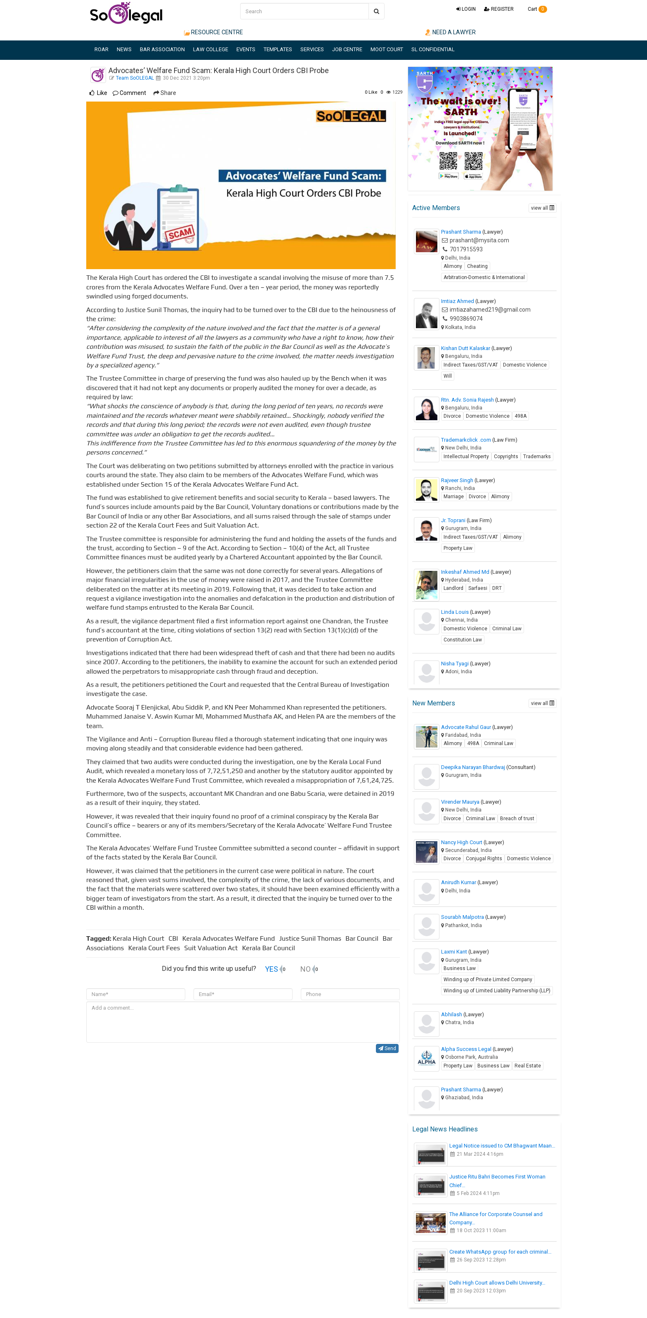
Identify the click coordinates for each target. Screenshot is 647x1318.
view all (542, 208)
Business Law (460, 968)
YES (271, 969)
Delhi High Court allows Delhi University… (497, 1283)
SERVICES (312, 49)
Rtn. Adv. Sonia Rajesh (478, 400)
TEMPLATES (278, 49)
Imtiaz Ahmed (468, 301)
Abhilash (462, 1014)
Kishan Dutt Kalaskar (476, 348)
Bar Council (363, 938)
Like (371, 92)
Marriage (454, 496)
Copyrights (506, 456)
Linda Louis (466, 612)
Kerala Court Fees (155, 948)
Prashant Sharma (472, 232)
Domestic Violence (525, 365)
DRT (497, 588)
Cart (534, 9)
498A (521, 416)
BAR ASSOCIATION (162, 49)
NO (305, 969)
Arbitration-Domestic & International (484, 277)
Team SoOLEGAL (135, 78)
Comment (129, 93)
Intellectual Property (466, 456)
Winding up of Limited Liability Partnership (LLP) (497, 991)
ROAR (101, 49)
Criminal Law (507, 629)
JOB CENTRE (347, 49)
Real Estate (528, 1066)
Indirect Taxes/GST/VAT (471, 365)
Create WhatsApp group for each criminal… (500, 1252)
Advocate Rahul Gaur (477, 727)
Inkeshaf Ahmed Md (476, 572)
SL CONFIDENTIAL (433, 49)
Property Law (458, 548)
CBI (174, 938)
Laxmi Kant (465, 952)
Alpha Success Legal (477, 1049)
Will (448, 376)
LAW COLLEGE (210, 49)
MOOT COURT (387, 49)
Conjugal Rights (484, 858)
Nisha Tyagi (466, 663)
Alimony (453, 266)
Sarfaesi (477, 588)
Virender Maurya (471, 802)
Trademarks (537, 456)
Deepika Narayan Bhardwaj (488, 767)
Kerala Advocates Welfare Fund (230, 938)
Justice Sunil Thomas (311, 938)
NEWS (124, 49)
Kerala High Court (140, 938)
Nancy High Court (472, 842)
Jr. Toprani (466, 520)
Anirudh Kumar (469, 882)
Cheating (477, 266)
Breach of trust (517, 818)
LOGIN (466, 9)
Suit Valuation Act (212, 948)
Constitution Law (463, 640)
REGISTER (499, 9)
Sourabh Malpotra (473, 917)
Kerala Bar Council (270, 948)
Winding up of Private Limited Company (488, 979)
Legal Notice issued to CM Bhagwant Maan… (502, 1146)
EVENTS (245, 49)
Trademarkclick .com (479, 440)
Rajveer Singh (468, 480)
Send (387, 1048)
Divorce (452, 416)
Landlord (453, 588)
